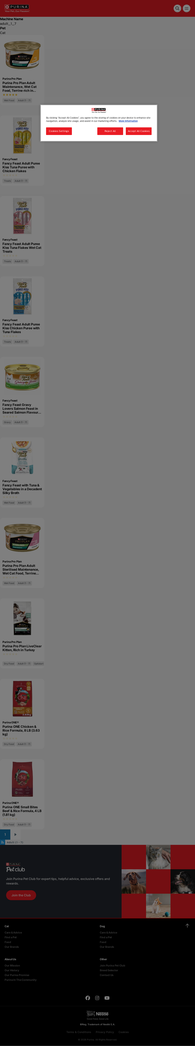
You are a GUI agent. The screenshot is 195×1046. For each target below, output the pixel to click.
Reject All (110, 131)
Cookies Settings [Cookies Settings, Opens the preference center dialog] (59, 131)
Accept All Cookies (139, 131)
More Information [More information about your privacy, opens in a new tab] (128, 121)
